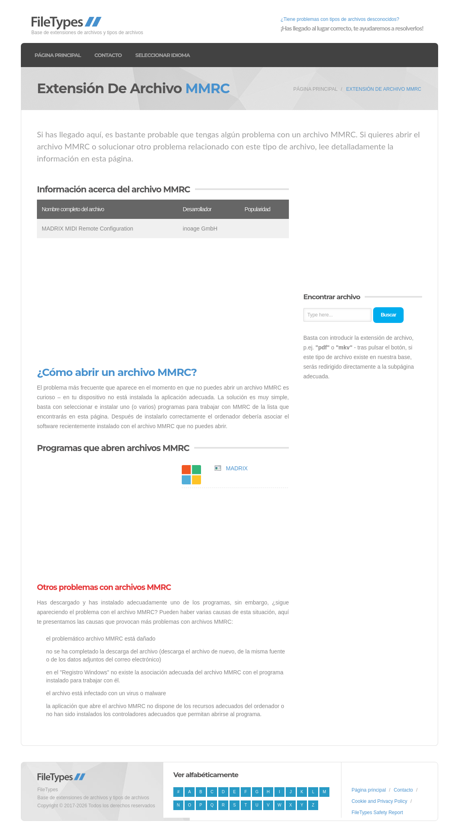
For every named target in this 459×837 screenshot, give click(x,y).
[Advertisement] (163, 302)
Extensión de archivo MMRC (383, 89)
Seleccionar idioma (162, 55)
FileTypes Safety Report (377, 812)
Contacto (108, 55)
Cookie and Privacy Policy (379, 801)
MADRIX (237, 468)
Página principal (58, 55)
